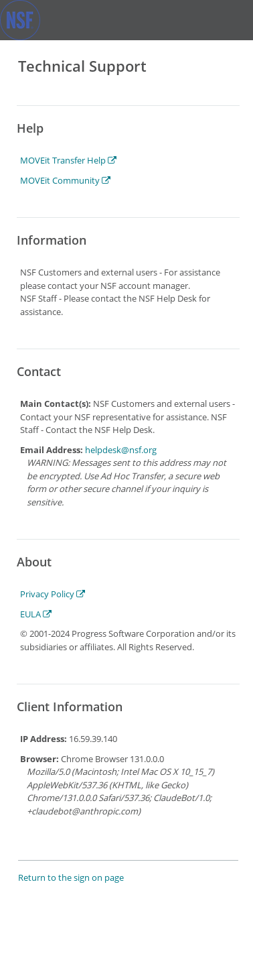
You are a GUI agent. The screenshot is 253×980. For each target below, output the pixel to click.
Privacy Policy (52, 594)
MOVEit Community (65, 180)
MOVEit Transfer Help (68, 160)
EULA (36, 614)
